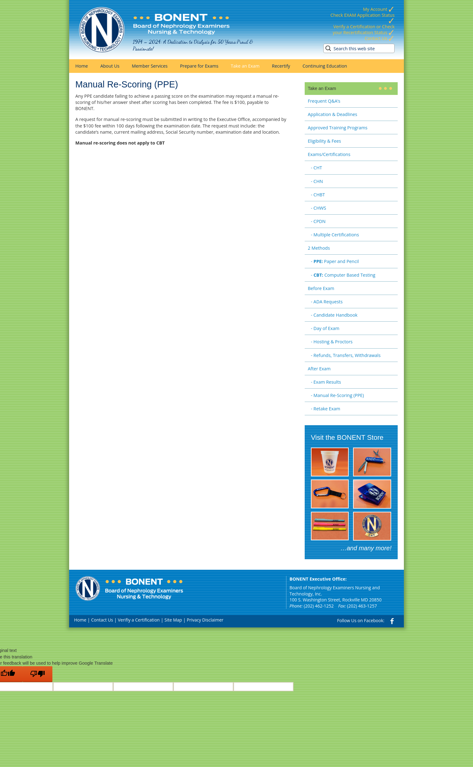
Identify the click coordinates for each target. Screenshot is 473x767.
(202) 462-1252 (319, 606)
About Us (110, 66)
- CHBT (318, 195)
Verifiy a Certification (139, 620)
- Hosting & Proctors (331, 342)
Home (81, 66)
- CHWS (318, 208)
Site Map (173, 620)
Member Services (149, 66)
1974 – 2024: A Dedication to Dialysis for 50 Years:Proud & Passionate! (193, 45)
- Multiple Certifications (335, 235)
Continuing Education (325, 66)
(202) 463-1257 (362, 606)
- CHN (317, 181)
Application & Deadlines (332, 114)
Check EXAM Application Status (362, 18)
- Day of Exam (325, 328)
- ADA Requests (327, 302)
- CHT (316, 168)
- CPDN (318, 221)
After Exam (319, 369)
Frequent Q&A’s (324, 101)
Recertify (281, 66)
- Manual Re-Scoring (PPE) (337, 395)
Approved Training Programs (337, 128)
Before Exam (321, 288)
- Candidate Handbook (334, 315)
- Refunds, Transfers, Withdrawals (346, 355)
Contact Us (380, 38)
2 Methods (319, 248)
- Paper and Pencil (335, 261)
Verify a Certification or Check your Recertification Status (364, 29)
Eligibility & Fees (324, 141)
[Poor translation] (37, 674)
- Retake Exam (325, 409)
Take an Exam (245, 66)
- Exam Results (326, 382)
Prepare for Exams (199, 66)
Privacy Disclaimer (205, 620)
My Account (379, 9)
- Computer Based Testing (343, 275)
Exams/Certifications (329, 154)
